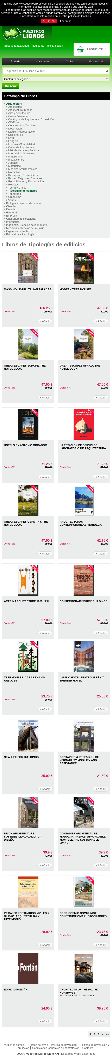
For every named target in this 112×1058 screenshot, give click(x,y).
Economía (12, 212)
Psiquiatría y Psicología (20, 234)
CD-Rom (13, 122)
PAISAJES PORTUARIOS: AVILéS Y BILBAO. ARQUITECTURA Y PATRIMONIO (26, 916)
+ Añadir (45, 321)
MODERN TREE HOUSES (76, 289)
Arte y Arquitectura (19, 113)
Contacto (87, 1048)
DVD (11, 137)
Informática (12, 221)
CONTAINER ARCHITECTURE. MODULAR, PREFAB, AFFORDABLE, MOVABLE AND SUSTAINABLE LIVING (83, 838)
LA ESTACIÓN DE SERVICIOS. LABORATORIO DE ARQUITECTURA (83, 447)
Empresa (11, 215)
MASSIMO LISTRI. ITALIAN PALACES (27, 289)
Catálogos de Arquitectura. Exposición (31, 119)
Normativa (14, 172)
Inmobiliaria (15, 156)
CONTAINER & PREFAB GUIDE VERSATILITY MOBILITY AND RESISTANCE (79, 760)
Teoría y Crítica (17, 187)
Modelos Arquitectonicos (22, 169)
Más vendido (96, 61)
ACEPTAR (49, 21)
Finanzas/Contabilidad (21, 144)
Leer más (65, 21)
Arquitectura (14, 103)
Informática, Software (21, 153)
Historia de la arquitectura (23, 150)
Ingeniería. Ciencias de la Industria (27, 224)
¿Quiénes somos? (15, 1044)
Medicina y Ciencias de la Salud (25, 228)
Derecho (11, 209)
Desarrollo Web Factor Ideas (78, 1053)
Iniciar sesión (55, 45)
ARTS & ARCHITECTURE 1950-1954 (26, 601)
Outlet (69, 61)
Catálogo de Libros (20, 96)
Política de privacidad (64, 1044)
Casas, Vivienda (18, 116)
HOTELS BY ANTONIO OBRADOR (25, 445)
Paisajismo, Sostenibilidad (23, 175)
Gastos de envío (38, 1044)
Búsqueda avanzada (16, 45)
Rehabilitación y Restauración (26, 181)
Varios (12, 200)
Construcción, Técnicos (22, 125)
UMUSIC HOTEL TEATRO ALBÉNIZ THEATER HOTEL (82, 679)
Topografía (14, 193)
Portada (15, 61)
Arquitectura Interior (20, 109)
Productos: (96, 49)
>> (107, 1034)
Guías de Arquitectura (21, 147)
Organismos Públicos (19, 231)
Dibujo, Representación (22, 131)
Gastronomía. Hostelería (21, 218)
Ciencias (11, 206)
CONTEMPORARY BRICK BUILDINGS (83, 601)
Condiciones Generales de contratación (55, 1048)
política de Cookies (79, 16)
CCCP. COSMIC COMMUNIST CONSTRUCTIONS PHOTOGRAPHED (83, 915)
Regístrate (38, 45)
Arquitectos (15, 106)
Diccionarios (15, 134)
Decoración (15, 128)
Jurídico (13, 162)
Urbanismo (14, 197)
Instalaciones (16, 159)
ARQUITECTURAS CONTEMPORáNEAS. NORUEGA (81, 523)
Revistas (13, 184)
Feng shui (14, 141)
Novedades (42, 61)
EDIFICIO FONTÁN (15, 989)
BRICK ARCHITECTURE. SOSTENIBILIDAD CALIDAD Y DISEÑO (23, 836)
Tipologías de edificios (22, 190)
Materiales (14, 165)
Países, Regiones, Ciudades (25, 178)
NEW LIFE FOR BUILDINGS (21, 757)
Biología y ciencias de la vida (23, 203)
